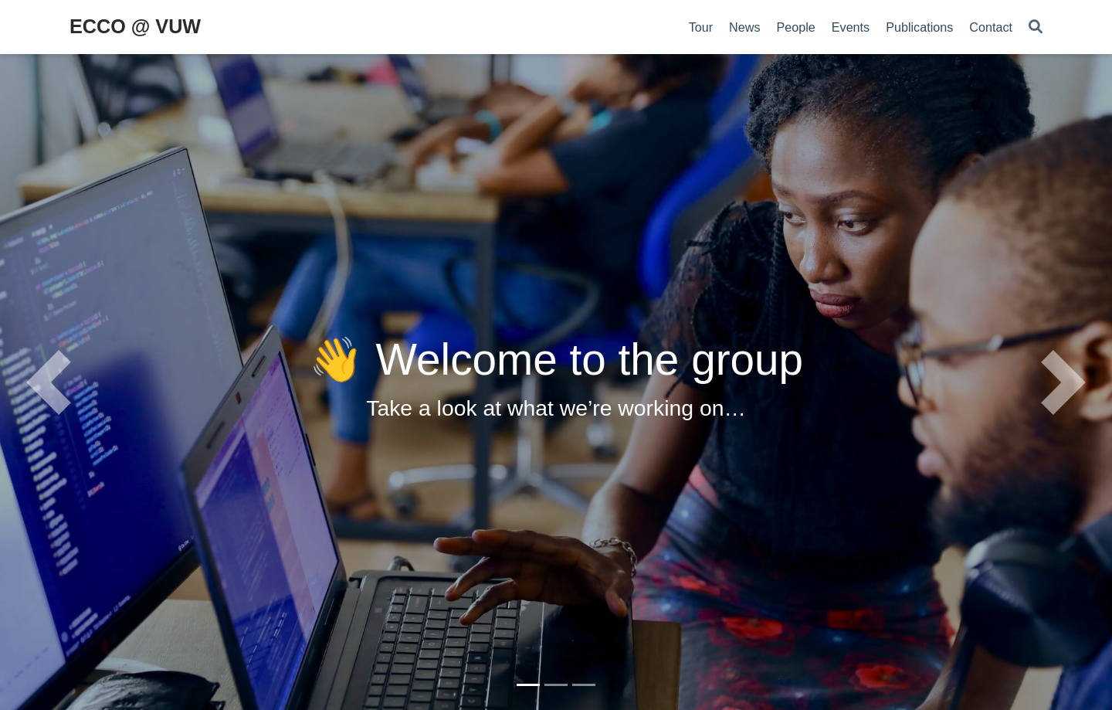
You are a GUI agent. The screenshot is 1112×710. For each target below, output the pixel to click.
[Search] (1035, 27)
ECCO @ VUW (135, 26)
